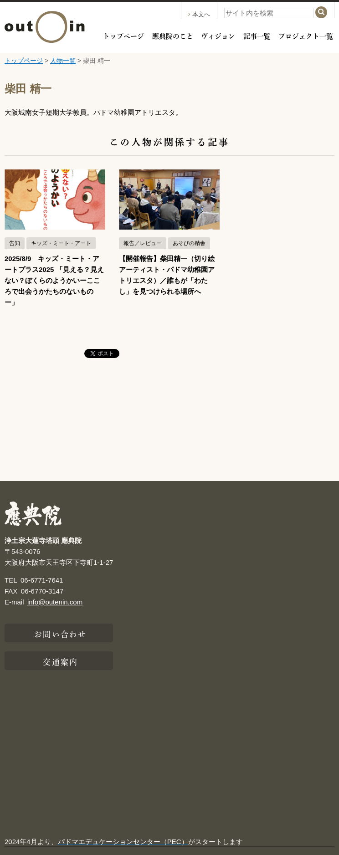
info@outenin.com (54, 602)
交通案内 (60, 661)
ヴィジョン (218, 35)
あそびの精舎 (189, 243)
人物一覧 (63, 60)
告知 (14, 243)
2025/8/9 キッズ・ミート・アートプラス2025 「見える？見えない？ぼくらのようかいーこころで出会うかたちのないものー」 (54, 280)
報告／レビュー (142, 243)
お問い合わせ (60, 633)
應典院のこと (172, 35)
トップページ (123, 35)
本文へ (199, 14)
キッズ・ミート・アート (61, 243)
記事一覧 (257, 35)
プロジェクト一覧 (305, 35)
